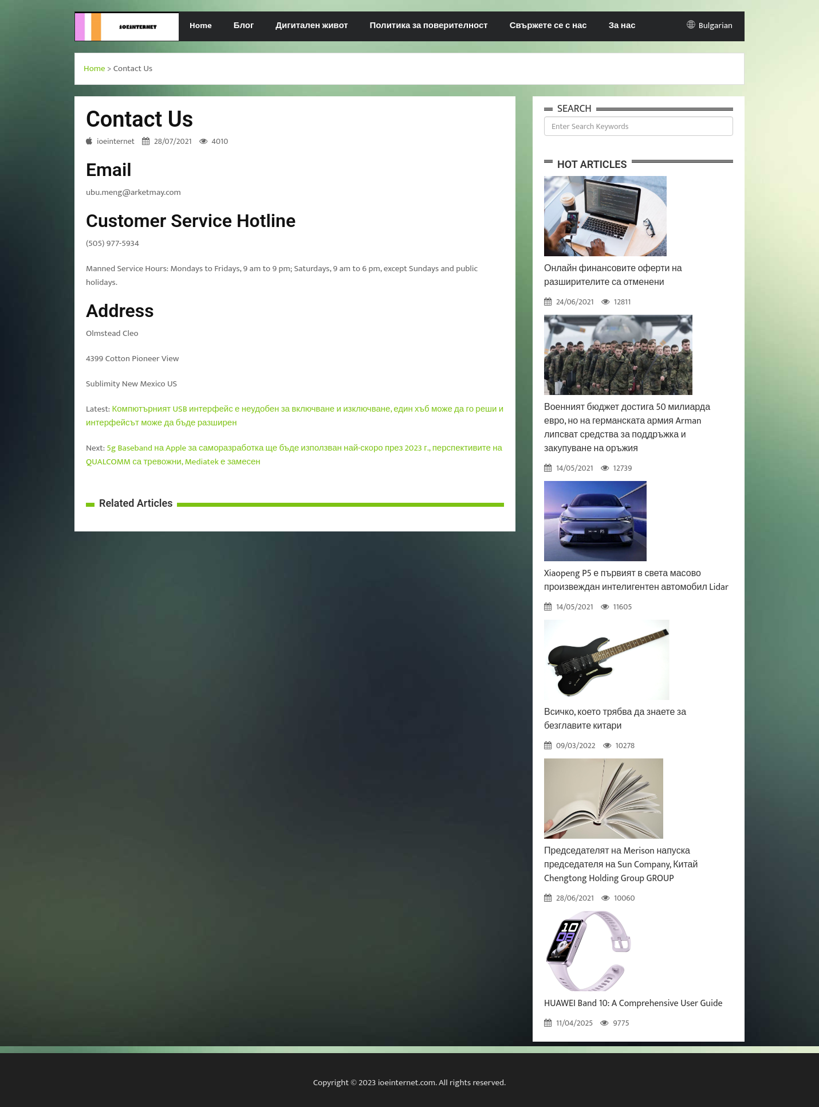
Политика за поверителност (429, 25)
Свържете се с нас (548, 25)
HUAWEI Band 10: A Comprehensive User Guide (633, 1003)
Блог (244, 25)
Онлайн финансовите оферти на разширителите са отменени (613, 275)
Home (201, 25)
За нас (622, 25)
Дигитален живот (311, 25)
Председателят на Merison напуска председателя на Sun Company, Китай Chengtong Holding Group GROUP (621, 864)
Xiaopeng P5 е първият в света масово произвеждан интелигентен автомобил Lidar (636, 580)
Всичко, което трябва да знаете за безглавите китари (615, 719)
